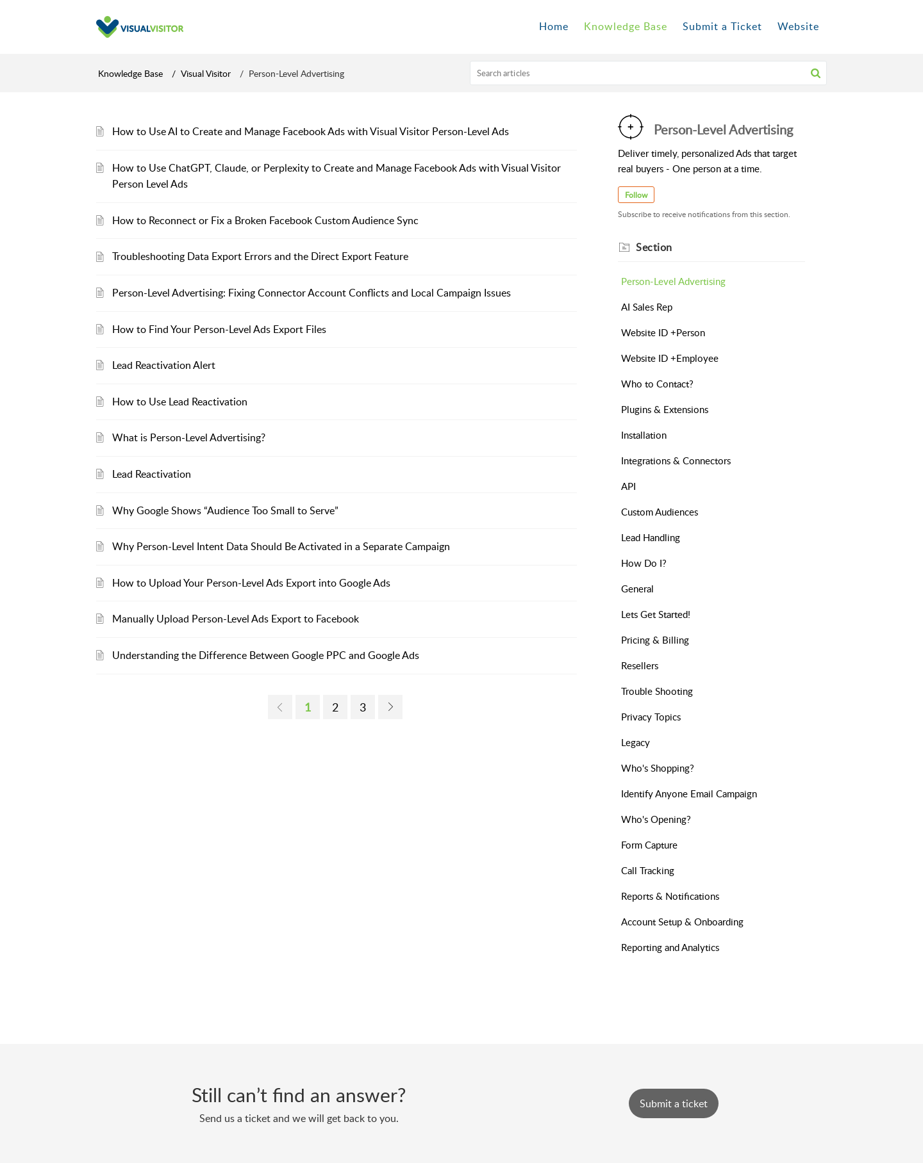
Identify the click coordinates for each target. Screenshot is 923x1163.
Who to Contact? (657, 383)
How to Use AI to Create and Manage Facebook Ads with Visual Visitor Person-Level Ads (310, 131)
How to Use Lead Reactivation (179, 401)
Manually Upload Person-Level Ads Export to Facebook (235, 619)
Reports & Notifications (670, 896)
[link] (280, 707)
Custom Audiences (659, 511)
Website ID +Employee (670, 358)
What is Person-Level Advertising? (188, 437)
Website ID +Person (663, 332)
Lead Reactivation (151, 474)
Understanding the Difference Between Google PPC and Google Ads (265, 655)
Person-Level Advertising (673, 281)
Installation (644, 434)
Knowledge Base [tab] (625, 26)
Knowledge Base (130, 73)
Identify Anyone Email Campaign (689, 793)
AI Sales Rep (646, 306)
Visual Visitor (206, 73)
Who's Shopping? (657, 767)
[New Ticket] (674, 1103)
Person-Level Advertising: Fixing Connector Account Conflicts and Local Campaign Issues (311, 293)
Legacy (635, 742)
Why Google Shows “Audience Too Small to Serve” (225, 510)
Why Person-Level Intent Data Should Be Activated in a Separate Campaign (281, 546)
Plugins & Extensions (664, 409)
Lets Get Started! (655, 614)
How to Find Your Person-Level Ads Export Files (219, 329)
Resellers (639, 665)
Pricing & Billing (655, 639)
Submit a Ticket (722, 26)
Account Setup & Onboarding (682, 921)
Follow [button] (636, 195)
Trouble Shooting (657, 691)
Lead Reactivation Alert (163, 365)
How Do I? (644, 563)
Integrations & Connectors (676, 460)
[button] (815, 73)
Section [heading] (654, 247)
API (628, 486)
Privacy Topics (651, 716)
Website (798, 26)
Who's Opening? (656, 819)
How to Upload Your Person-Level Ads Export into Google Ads (251, 583)
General (637, 588)
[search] (648, 73)
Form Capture (649, 844)
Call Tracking (647, 870)
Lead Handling (650, 537)
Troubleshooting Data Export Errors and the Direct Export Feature (260, 256)
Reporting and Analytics (670, 947)
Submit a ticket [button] (674, 1103)
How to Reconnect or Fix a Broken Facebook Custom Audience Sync (265, 220)
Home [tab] (554, 26)
